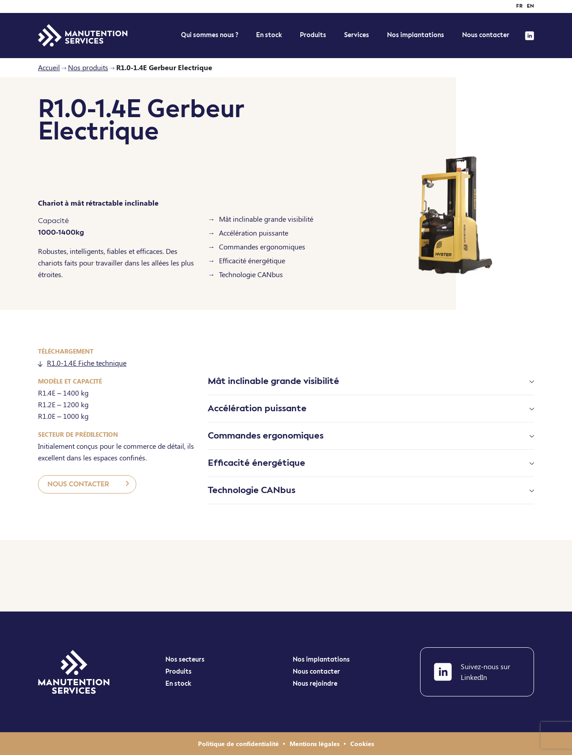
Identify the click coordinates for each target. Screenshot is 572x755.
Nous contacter (485, 35)
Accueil (49, 67)
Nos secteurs (185, 660)
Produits (313, 35)
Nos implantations (415, 35)
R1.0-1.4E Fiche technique (82, 362)
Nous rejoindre (315, 684)
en (530, 6)
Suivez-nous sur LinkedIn (472, 672)
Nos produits (88, 67)
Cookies (362, 743)
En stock (178, 684)
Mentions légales (315, 743)
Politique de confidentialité (239, 743)
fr (519, 6)
